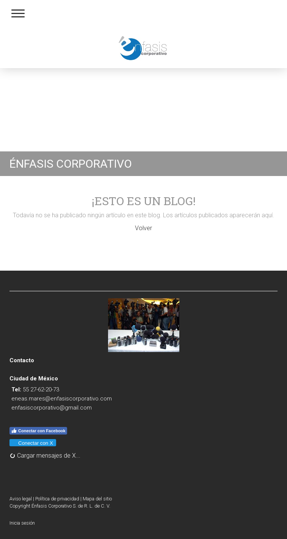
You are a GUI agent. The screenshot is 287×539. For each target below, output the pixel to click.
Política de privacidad (57, 499)
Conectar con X (32, 443)
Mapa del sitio (97, 499)
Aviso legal (20, 499)
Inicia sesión (22, 523)
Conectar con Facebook (38, 431)
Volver (143, 228)
